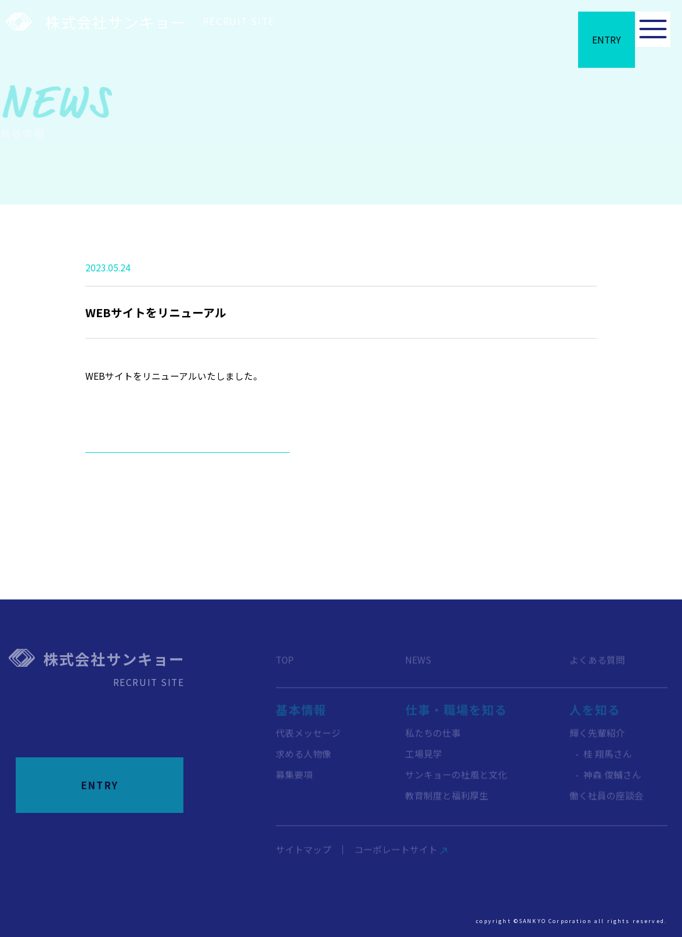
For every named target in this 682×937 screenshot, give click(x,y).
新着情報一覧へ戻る (187, 469)
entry (585, 39)
